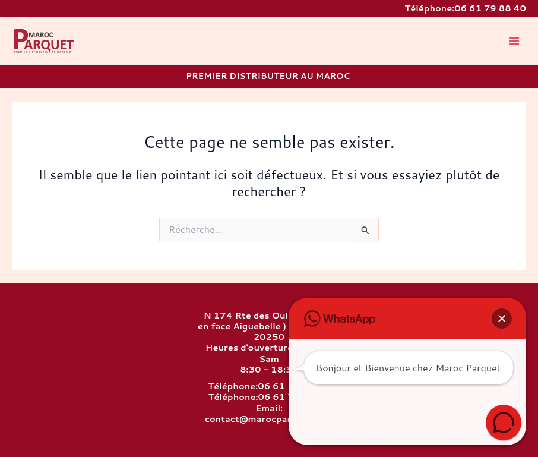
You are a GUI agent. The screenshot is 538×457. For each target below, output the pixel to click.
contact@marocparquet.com (269, 418)
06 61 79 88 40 (490, 8)
